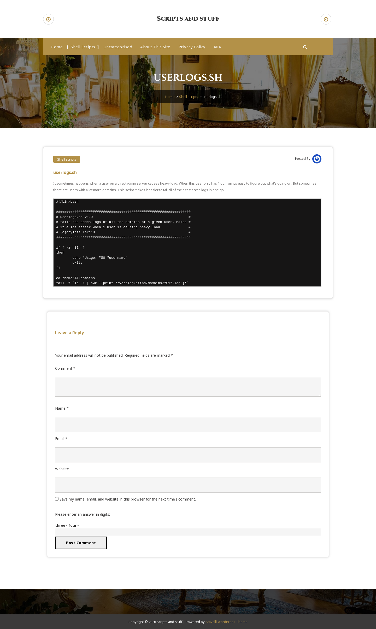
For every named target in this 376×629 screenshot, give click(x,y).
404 (217, 46)
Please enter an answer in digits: (82, 514)
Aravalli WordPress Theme (226, 621)
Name (62, 408)
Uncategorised (117, 46)
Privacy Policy (192, 46)
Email (61, 438)
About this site (155, 46)
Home (57, 46)
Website (62, 468)
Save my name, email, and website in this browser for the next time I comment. (128, 499)
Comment (65, 368)
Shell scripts (83, 46)
